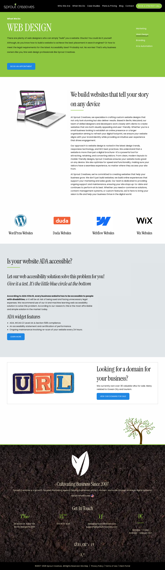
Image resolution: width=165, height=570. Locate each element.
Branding (140, 40)
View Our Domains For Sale (113, 396)
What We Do (78, 6)
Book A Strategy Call (149, 6)
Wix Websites (144, 233)
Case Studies (93, 6)
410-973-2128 (63, 523)
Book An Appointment (21, 66)
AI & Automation (144, 46)
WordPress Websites (21, 233)
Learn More (15, 336)
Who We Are (64, 6)
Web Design (142, 34)
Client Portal (124, 566)
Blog (121, 6)
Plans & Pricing (109, 6)
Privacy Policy (97, 566)
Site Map (84, 566)
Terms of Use (111, 566)
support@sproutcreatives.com (102, 526)
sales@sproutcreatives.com (102, 523)
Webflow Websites (103, 233)
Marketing (141, 28)
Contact (129, 6)
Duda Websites (62, 233)
